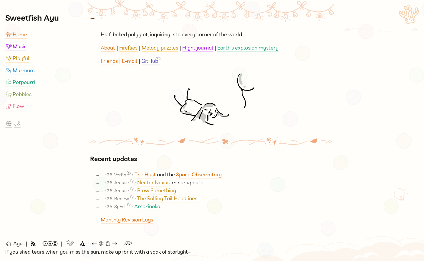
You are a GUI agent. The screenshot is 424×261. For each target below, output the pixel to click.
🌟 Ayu (14, 244)
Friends (109, 61)
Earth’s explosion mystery (248, 47)
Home (16, 34)
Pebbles (18, 94)
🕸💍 (104, 244)
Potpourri (20, 82)
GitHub (149, 61)
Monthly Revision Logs (127, 219)
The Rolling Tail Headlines (167, 198)
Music (15, 46)
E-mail (129, 61)
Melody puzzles (160, 47)
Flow (14, 106)
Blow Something (156, 190)
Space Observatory (199, 174)
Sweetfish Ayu (32, 18)
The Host (145, 174)
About (108, 47)
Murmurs (19, 70)
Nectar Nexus (153, 182)
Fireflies (128, 47)
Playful (17, 58)
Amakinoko (147, 206)
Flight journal (197, 47)
